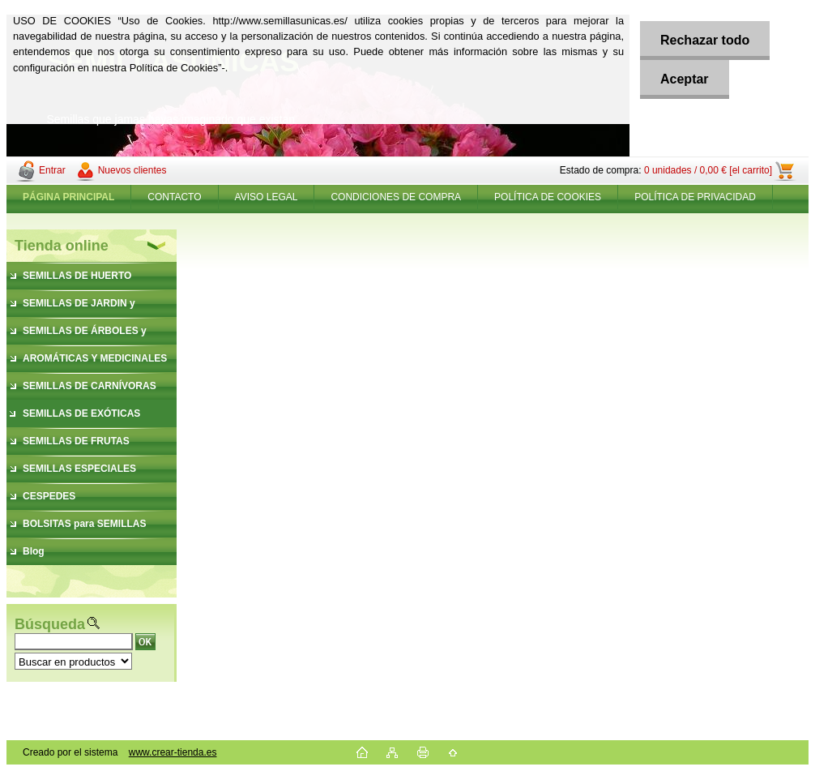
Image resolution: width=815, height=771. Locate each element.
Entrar (52, 170)
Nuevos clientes (132, 170)
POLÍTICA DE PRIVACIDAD (695, 197)
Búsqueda (50, 624)
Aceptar (684, 79)
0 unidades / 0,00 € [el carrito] (708, 170)
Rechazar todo (704, 40)
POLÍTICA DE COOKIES (547, 197)
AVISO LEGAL (266, 197)
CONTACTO (174, 197)
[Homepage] (68, 197)
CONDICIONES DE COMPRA (396, 197)
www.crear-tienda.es (173, 752)
